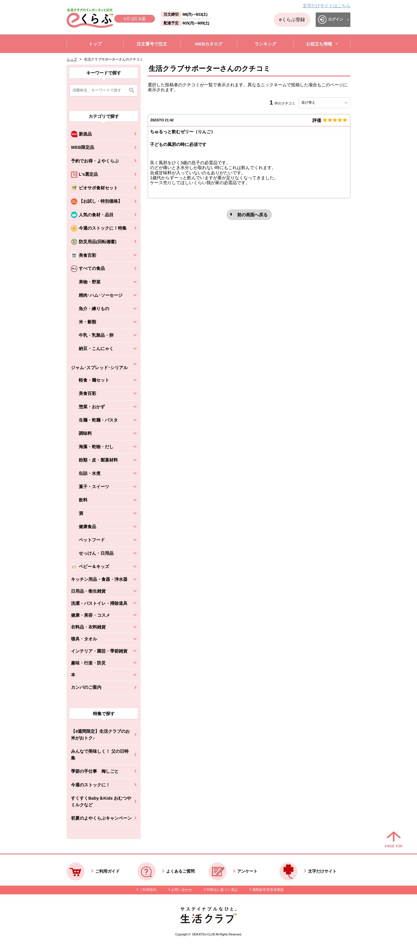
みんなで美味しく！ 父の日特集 (100, 754)
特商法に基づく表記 (222, 890)
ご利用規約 (148, 890)
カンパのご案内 (86, 687)
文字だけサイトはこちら (326, 5)
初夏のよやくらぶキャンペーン (101, 818)
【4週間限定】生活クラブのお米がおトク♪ (100, 734)
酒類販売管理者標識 (268, 890)
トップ (72, 59)
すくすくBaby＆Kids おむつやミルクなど (101, 801)
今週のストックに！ (90, 784)
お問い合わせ (181, 890)
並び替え (318, 102)
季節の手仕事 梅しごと (95, 771)
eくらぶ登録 (292, 19)
